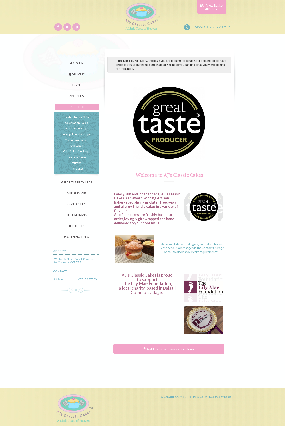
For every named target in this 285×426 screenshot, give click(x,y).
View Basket (214, 5)
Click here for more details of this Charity (168, 348)
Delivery (211, 9)
